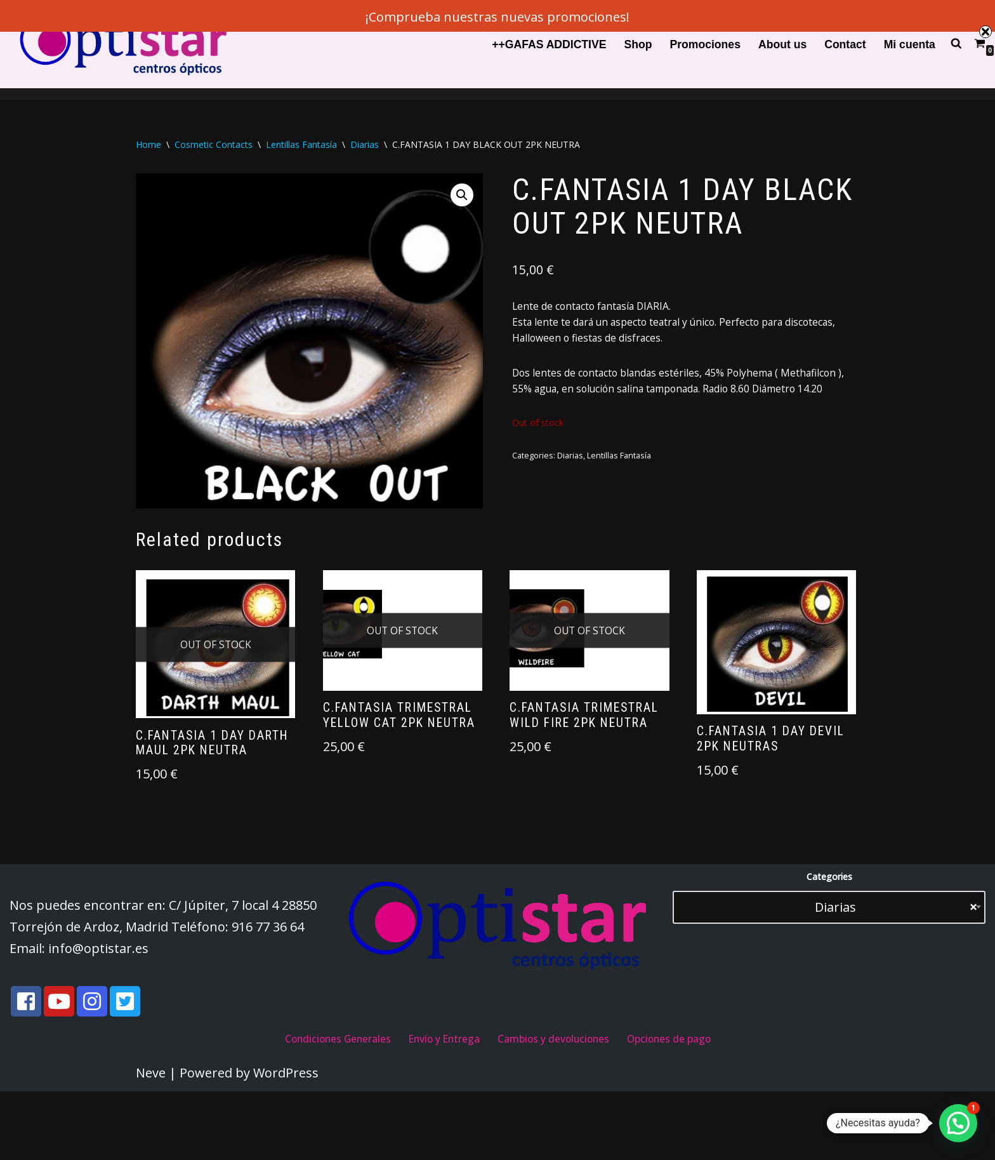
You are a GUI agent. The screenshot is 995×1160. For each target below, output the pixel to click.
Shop (638, 44)
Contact (845, 44)
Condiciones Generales (295, 1105)
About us (782, 44)
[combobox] (829, 971)
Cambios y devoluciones (569, 1105)
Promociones (704, 44)
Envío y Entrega (430, 1105)
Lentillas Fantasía (301, 145)
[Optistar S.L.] (121, 44)
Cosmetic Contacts (214, 145)
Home (148, 145)
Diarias (364, 145)
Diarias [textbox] (886, 971)
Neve (151, 1141)
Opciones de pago (716, 1105)
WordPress (286, 1141)
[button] (458, 198)
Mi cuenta (909, 44)
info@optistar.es (98, 1012)
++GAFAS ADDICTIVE (549, 44)
